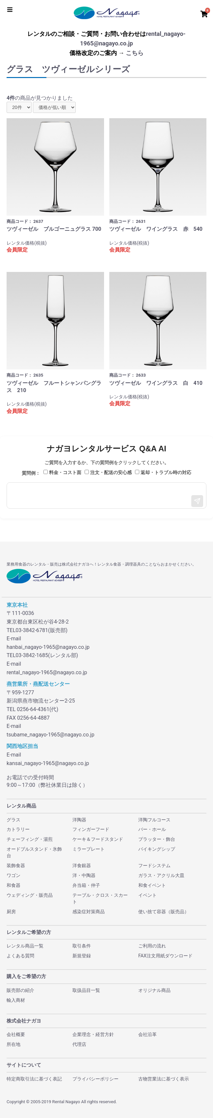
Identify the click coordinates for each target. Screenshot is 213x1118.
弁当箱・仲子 (86, 885)
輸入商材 (16, 1000)
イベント (147, 895)
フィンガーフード (90, 829)
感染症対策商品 (88, 911)
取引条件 (81, 945)
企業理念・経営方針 (93, 1034)
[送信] (197, 501)
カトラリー (18, 829)
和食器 (13, 885)
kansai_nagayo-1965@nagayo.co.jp (48, 763)
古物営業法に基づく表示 (163, 1078)
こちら (135, 52)
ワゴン (13, 875)
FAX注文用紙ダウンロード (165, 955)
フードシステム (154, 865)
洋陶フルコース (154, 819)
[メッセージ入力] (106, 495)
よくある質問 (20, 955)
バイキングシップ (156, 849)
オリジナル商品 (154, 990)
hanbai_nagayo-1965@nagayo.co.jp (48, 647)
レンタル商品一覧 (25, 945)
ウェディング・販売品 (30, 895)
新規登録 (81, 955)
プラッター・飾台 (156, 839)
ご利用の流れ (152, 945)
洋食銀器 (81, 865)
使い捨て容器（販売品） (163, 911)
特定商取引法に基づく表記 (34, 1078)
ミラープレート (88, 849)
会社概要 (16, 1034)
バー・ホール (152, 829)
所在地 (13, 1044)
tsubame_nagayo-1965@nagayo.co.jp (50, 735)
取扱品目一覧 (86, 990)
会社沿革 (147, 1034)
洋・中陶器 (83, 875)
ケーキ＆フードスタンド (97, 839)
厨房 (11, 911)
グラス (13, 819)
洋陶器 (79, 819)
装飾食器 (16, 865)
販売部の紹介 (20, 990)
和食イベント (152, 885)
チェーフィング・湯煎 (30, 839)
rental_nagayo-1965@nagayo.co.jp (47, 672)
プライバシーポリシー (95, 1078)
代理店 (79, 1044)
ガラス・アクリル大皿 (161, 875)
